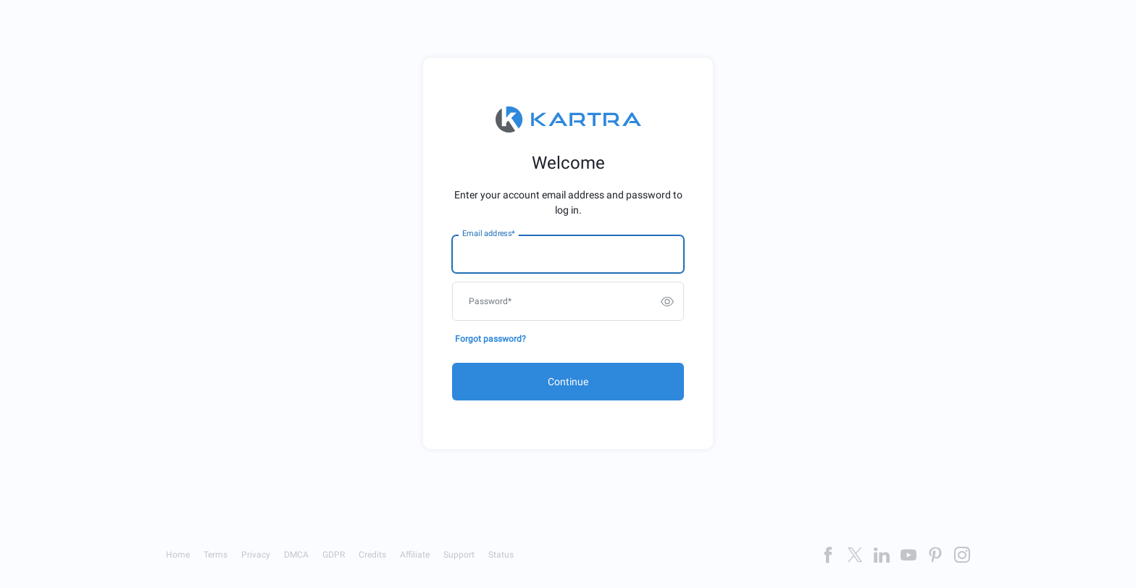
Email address (488, 234)
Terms (215, 555)
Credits (372, 555)
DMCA (296, 555)
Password (490, 301)
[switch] (667, 301)
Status (501, 555)
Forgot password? (490, 339)
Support (459, 555)
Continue (568, 381)
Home (178, 555)
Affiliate (415, 555)
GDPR (333, 555)
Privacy (255, 555)
